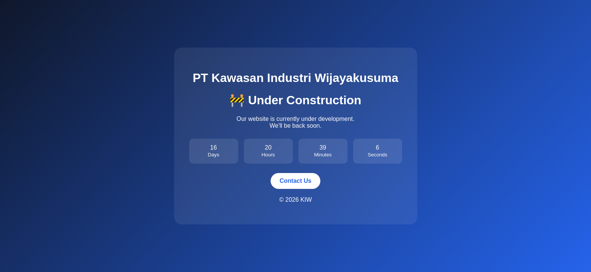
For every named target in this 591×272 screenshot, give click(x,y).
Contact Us (295, 181)
